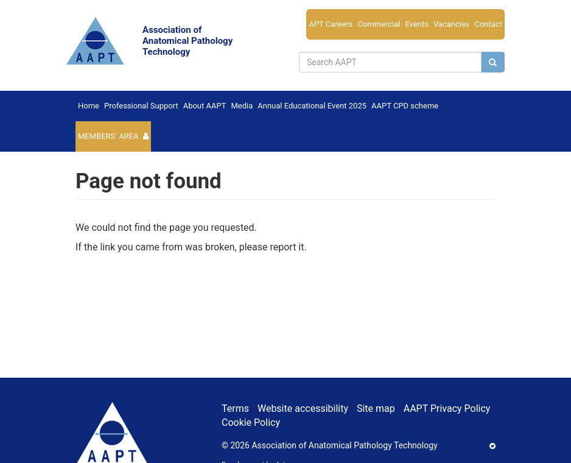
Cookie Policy (251, 422)
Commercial (378, 24)
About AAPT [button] (204, 105)
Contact (488, 24)
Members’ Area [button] (108, 136)
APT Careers (330, 24)
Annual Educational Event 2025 (311, 105)
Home (88, 105)
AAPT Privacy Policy (447, 408)
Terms (235, 408)
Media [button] (242, 105)
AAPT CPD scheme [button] (404, 105)
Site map (376, 408)
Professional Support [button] (141, 105)
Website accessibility (302, 408)
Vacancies (451, 24)
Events (416, 24)
